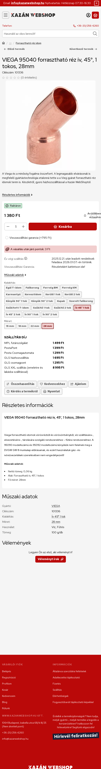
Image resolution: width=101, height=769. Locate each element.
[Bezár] (96, 3)
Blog (4, 702)
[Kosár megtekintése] (95, 15)
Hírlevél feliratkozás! (75, 736)
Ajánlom (78, 384)
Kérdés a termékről (22, 391)
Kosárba (63, 226)
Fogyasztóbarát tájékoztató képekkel (73, 702)
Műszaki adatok (15, 275)
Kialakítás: (10, 282)
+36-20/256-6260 (88, 25)
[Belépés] (88, 15)
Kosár (5, 689)
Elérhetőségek (61, 696)
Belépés (6, 671)
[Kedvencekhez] (52, 384)
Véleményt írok (50, 559)
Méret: (8, 321)
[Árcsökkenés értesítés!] (94, 215)
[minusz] (8, 226)
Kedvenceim (8, 696)
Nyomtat (51, 391)
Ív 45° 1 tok (58, 516)
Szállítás (57, 689)
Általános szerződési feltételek (69, 671)
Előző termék (14, 49)
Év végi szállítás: (16, 259)
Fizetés (57, 683)
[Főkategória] (3, 43)
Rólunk (6, 708)
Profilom (7, 683)
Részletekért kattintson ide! (68, 267)
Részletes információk (17, 195)
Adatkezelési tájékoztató (66, 677)
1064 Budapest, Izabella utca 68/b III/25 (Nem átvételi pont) (24, 724)
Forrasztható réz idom (28, 43)
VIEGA (56, 506)
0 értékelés (29, 77)
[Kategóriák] (5, 15)
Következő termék (83, 49)
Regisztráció (9, 677)
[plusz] (23, 226)
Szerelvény (10, 43)
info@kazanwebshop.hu (27, 3)
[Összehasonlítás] (20, 384)
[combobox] (50, 33)
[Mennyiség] (15, 226)
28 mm (56, 522)
